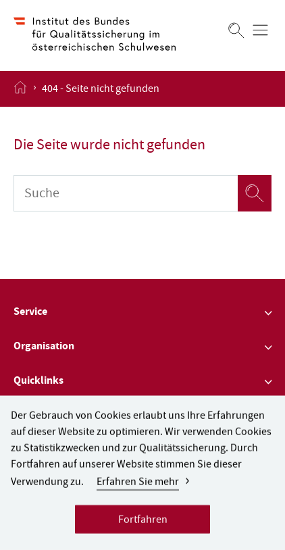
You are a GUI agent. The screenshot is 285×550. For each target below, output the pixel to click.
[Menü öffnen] (260, 30)
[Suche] (126, 193)
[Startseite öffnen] (20, 88)
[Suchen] (236, 30)
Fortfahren (142, 525)
